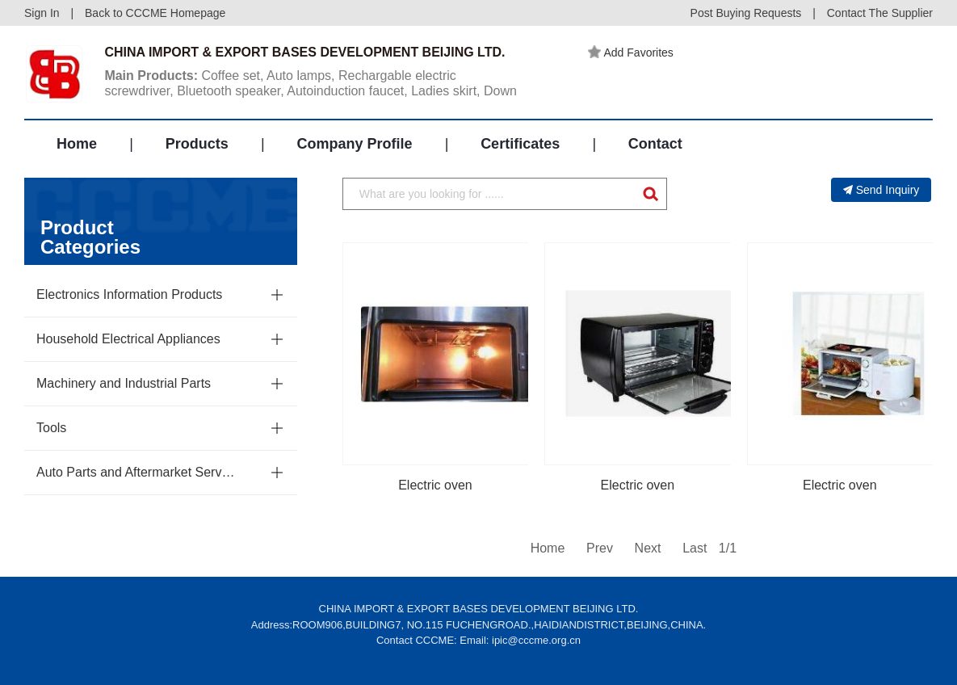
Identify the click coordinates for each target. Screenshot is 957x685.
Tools (51, 428)
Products (197, 144)
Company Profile (354, 144)
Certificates (520, 144)
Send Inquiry (881, 189)
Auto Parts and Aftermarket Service (135, 472)
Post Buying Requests (746, 12)
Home (77, 144)
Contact (655, 144)
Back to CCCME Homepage (155, 12)
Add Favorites (631, 52)
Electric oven (435, 485)
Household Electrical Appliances (128, 339)
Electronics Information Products (129, 294)
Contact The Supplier (880, 12)
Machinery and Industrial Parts (123, 383)
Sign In (42, 12)
